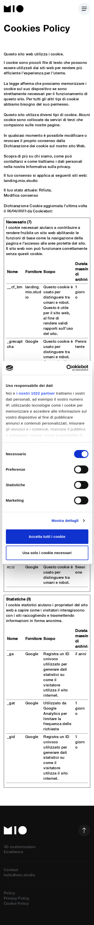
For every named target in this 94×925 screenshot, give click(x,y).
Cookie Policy (16, 904)
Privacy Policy (16, 898)
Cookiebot (42, 211)
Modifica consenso (21, 195)
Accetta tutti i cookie (47, 536)
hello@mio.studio (19, 875)
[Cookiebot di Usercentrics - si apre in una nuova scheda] (67, 368)
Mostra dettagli (64, 520)
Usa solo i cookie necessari (47, 553)
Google (31, 341)
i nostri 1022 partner (35, 393)
